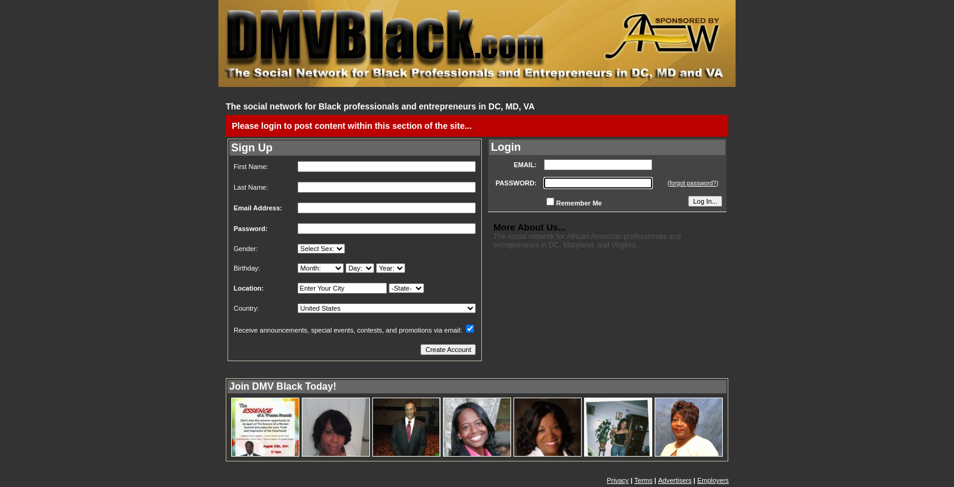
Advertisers (675, 480)
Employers (713, 480)
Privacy (617, 480)
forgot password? (692, 183)
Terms (644, 480)
